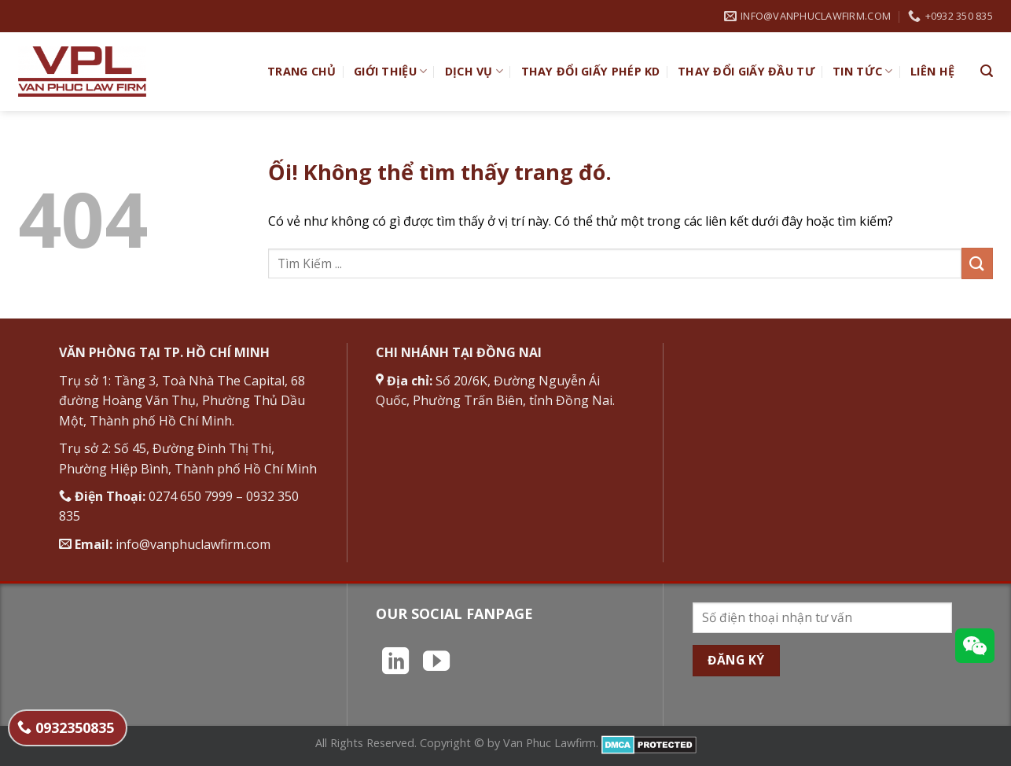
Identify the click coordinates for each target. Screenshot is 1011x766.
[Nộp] (977, 263)
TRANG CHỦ (301, 71)
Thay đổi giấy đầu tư (746, 71)
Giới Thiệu (390, 71)
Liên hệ (932, 71)
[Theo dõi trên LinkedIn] (395, 663)
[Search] (986, 71)
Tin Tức (863, 71)
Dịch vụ (474, 71)
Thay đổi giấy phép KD (590, 71)
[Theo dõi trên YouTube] (436, 663)
